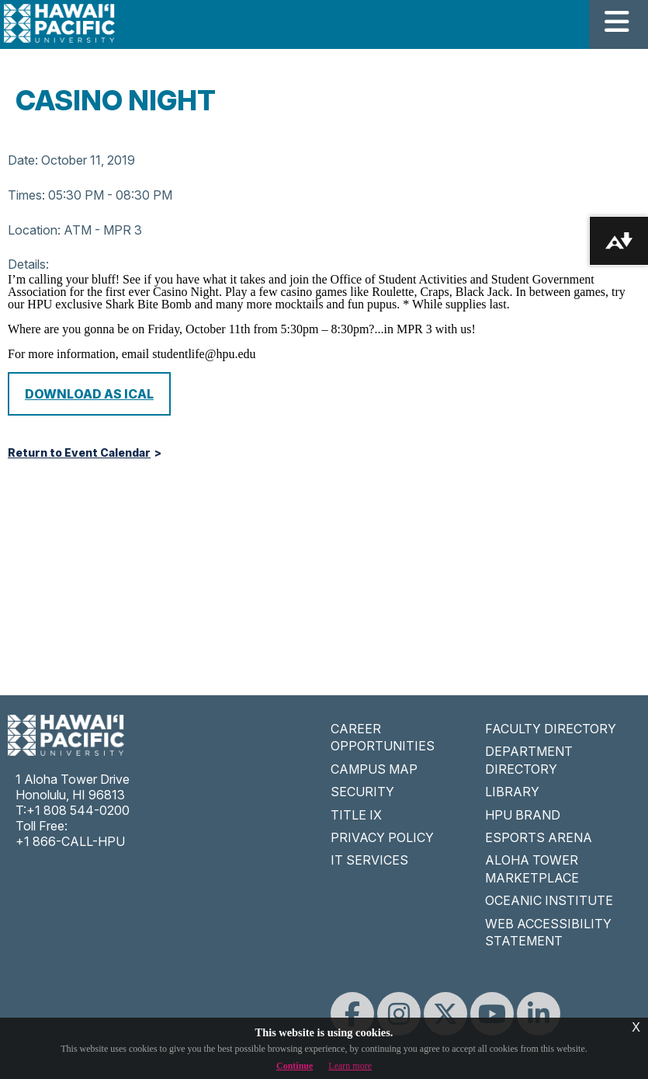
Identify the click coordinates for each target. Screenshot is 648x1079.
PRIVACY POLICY (382, 837)
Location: (34, 230)
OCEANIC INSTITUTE (549, 900)
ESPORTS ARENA (538, 837)
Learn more (350, 1065)
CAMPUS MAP (374, 769)
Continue (294, 1065)
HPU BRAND (522, 815)
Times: (26, 195)
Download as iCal (89, 394)
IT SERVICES (369, 860)
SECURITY (362, 791)
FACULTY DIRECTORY (550, 728)
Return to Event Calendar (79, 452)
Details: (28, 264)
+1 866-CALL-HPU (70, 841)
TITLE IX (356, 815)
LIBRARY (512, 791)
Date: (23, 160)
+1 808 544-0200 (78, 810)
